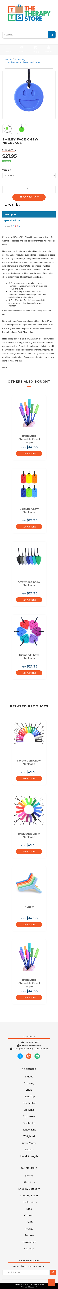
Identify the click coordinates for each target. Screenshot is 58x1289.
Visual (29, 1089)
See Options (29, 453)
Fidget (29, 1076)
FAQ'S (29, 1222)
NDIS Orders (29, 1202)
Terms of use (29, 1242)
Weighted (29, 1136)
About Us (29, 1182)
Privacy (29, 1228)
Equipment (29, 1116)
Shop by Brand (29, 1195)
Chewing (20, 59)
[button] (51, 1282)
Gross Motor (29, 1142)
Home (8, 59)
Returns (29, 1235)
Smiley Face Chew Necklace (24, 62)
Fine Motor (29, 1103)
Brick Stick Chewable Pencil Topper (29, 439)
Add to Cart (29, 197)
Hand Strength (29, 1156)
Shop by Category (29, 1188)
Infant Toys (29, 1096)
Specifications (12, 220)
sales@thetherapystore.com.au (29, 1048)
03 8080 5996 (29, 1045)
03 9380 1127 (29, 1042)
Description (10, 214)
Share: (12, 226)
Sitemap (29, 1248)
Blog (29, 1208)
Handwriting (29, 1129)
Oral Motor (29, 1123)
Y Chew (29, 906)
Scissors (29, 1149)
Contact (29, 1215)
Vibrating (29, 1109)
